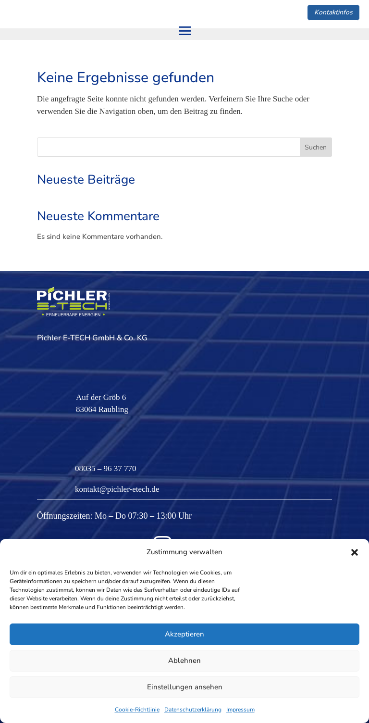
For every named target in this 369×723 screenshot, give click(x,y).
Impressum (240, 709)
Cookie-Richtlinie (137, 709)
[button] (354, 552)
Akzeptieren (184, 634)
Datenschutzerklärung (192, 709)
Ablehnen (184, 660)
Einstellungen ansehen (184, 687)
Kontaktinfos (333, 12)
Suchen (316, 147)
